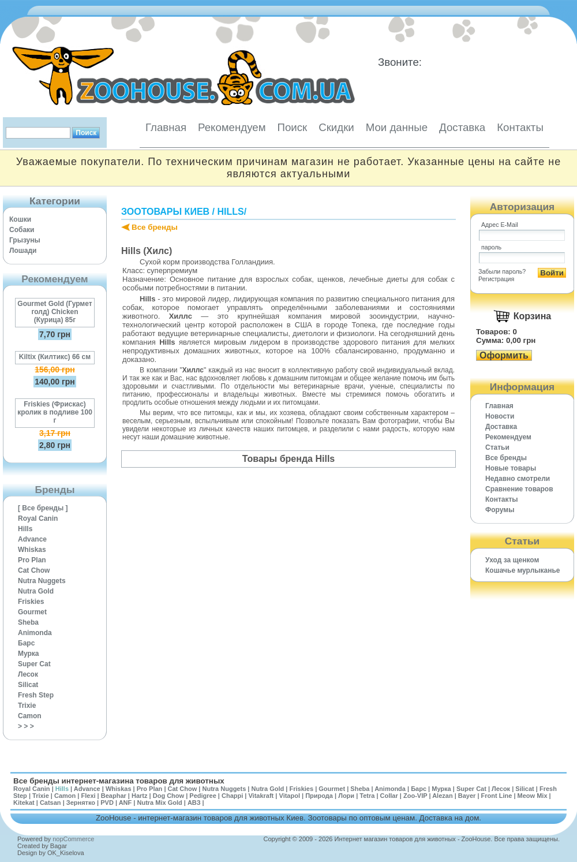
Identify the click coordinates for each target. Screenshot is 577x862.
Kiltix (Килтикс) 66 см (55, 357)
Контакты (520, 127)
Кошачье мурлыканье (522, 570)
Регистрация (496, 278)
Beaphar (113, 795)
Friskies (31, 602)
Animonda (35, 633)
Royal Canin (38, 518)
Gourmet (32, 612)
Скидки (336, 127)
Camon (30, 716)
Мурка (28, 654)
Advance (32, 539)
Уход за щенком (512, 560)
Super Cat (34, 664)
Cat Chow (34, 570)
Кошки (20, 219)
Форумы (499, 510)
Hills (25, 529)
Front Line (496, 795)
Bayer (467, 795)
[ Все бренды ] (43, 508)
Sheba (28, 622)
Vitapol (289, 795)
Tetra (366, 795)
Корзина (532, 316)
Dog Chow (168, 795)
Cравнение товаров (519, 489)
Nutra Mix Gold (159, 802)
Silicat (28, 685)
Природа (319, 795)
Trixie (27, 705)
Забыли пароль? (502, 271)
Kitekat (24, 802)
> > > (26, 726)
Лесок (28, 674)
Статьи (497, 447)
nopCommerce (73, 838)
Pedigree (202, 795)
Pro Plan (32, 560)
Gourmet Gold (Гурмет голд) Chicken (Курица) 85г (54, 312)
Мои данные (397, 127)
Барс (26, 643)
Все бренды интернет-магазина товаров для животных (118, 781)
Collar (389, 795)
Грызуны (24, 240)
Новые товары (510, 468)
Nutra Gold (36, 591)
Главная (165, 127)
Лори (346, 795)
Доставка (462, 127)
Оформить (504, 355)
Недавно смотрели (517, 479)
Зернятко (80, 802)
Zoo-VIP (415, 795)
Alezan (442, 795)
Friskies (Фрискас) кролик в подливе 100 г (54, 412)
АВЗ (194, 802)
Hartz (140, 795)
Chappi (232, 795)
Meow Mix (533, 795)
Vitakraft (260, 795)
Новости (499, 416)
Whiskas (32, 550)
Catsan (50, 802)
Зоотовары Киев (165, 212)
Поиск (292, 127)
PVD (107, 802)
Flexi (88, 795)
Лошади (22, 251)
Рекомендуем (231, 127)
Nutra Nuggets (42, 581)
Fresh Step (36, 695)
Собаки (21, 230)
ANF (125, 802)
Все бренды (155, 227)
